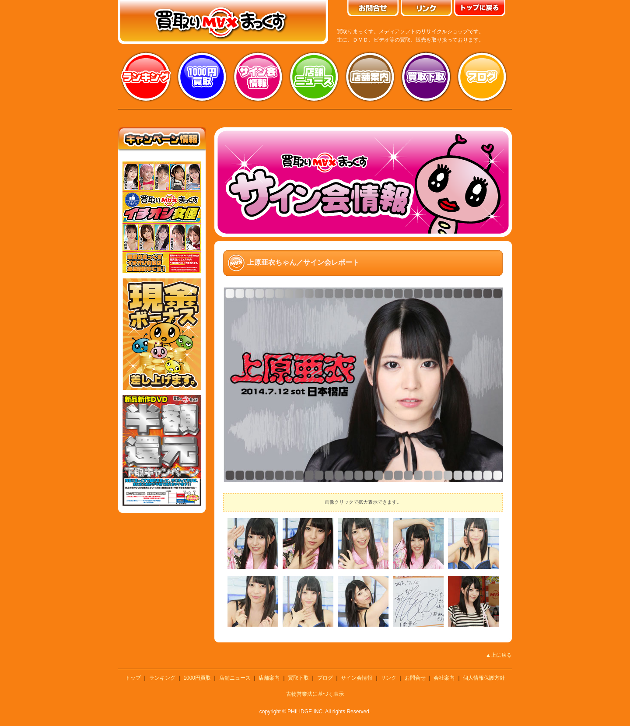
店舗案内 (370, 77)
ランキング (146, 77)
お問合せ (415, 678)
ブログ (482, 77)
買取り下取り (426, 77)
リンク (388, 678)
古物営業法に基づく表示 (315, 694)
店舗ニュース (314, 77)
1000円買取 (197, 678)
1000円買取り (202, 77)
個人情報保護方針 (484, 678)
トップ (133, 678)
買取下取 (298, 678)
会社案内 (444, 678)
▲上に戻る (499, 655)
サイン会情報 (258, 77)
